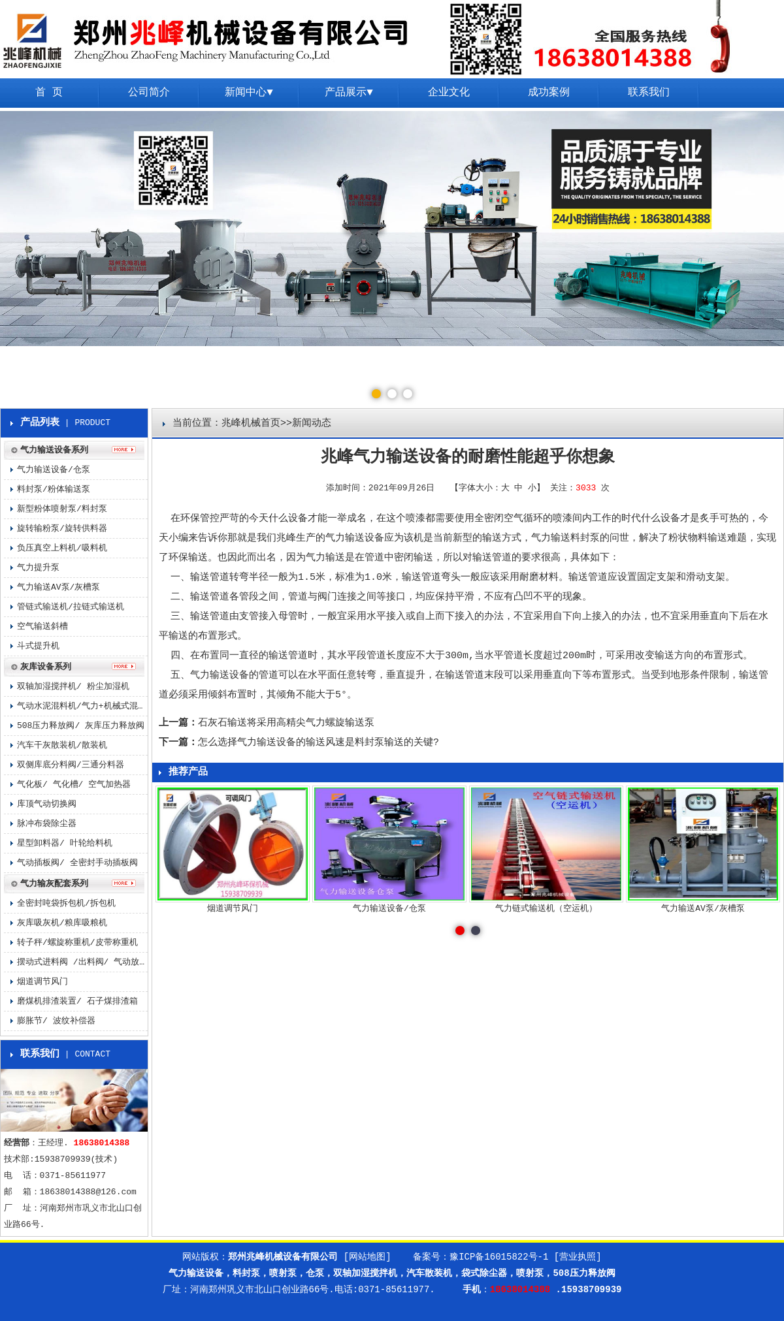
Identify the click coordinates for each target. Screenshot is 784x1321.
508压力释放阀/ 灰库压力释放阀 (80, 726)
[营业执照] (578, 1257)
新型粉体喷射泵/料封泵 (62, 509)
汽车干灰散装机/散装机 (62, 745)
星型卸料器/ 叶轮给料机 (64, 843)
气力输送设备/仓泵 (53, 470)
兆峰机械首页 (250, 423)
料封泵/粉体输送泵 (53, 489)
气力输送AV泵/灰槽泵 (58, 587)
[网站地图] (367, 1257)
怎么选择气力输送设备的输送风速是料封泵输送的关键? (318, 742)
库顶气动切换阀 (46, 804)
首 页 (49, 93)
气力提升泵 (38, 568)
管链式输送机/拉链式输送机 (70, 607)
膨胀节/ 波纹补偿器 (56, 1021)
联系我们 (649, 93)
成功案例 (549, 93)
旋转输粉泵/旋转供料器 (62, 528)
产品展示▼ (349, 93)
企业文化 (449, 93)
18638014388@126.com (88, 1192)
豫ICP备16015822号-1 (498, 1257)
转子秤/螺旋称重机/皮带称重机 (77, 942)
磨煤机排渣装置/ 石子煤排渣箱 (77, 1001)
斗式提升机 (38, 646)
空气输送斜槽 (42, 626)
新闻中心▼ (249, 93)
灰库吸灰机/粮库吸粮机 (62, 923)
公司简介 (149, 93)
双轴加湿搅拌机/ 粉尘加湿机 (73, 687)
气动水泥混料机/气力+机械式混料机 (82, 706)
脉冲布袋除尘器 (46, 824)
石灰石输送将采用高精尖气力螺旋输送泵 (286, 723)
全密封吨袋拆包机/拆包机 (66, 903)
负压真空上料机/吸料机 (62, 548)
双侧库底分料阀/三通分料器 (70, 765)
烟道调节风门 (42, 982)
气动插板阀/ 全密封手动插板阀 (77, 863)
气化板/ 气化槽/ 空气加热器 (74, 784)
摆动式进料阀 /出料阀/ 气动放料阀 (82, 962)
